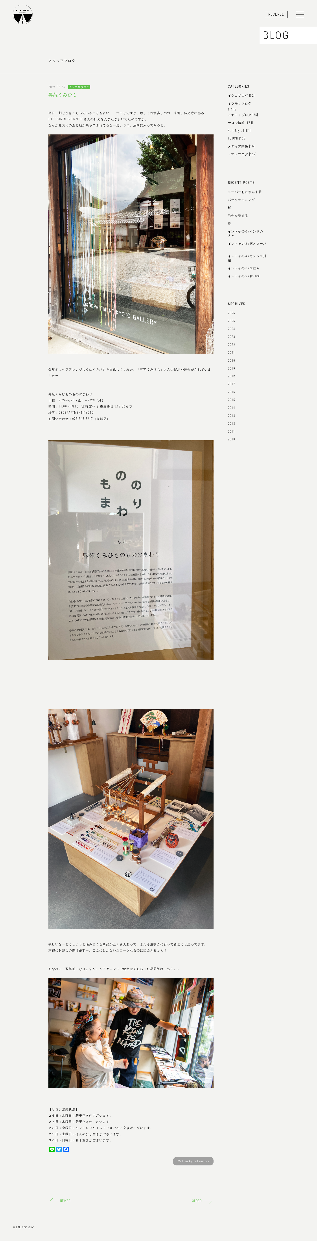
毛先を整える (238, 217)
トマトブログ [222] (242, 154)
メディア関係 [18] (241, 146)
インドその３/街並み (244, 270)
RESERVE (276, 14)
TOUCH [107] (237, 138)
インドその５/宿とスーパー (247, 248)
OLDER (202, 1201)
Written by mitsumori (193, 1161)
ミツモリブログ (79, 87)
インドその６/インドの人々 (245, 236)
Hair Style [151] (239, 130)
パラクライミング (241, 201)
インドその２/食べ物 (244, 277)
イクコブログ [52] (241, 95)
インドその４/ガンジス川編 (247, 261)
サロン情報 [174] (240, 123)
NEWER (60, 1201)
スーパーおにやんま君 (245, 193)
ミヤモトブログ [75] (243, 115)
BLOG (276, 35)
